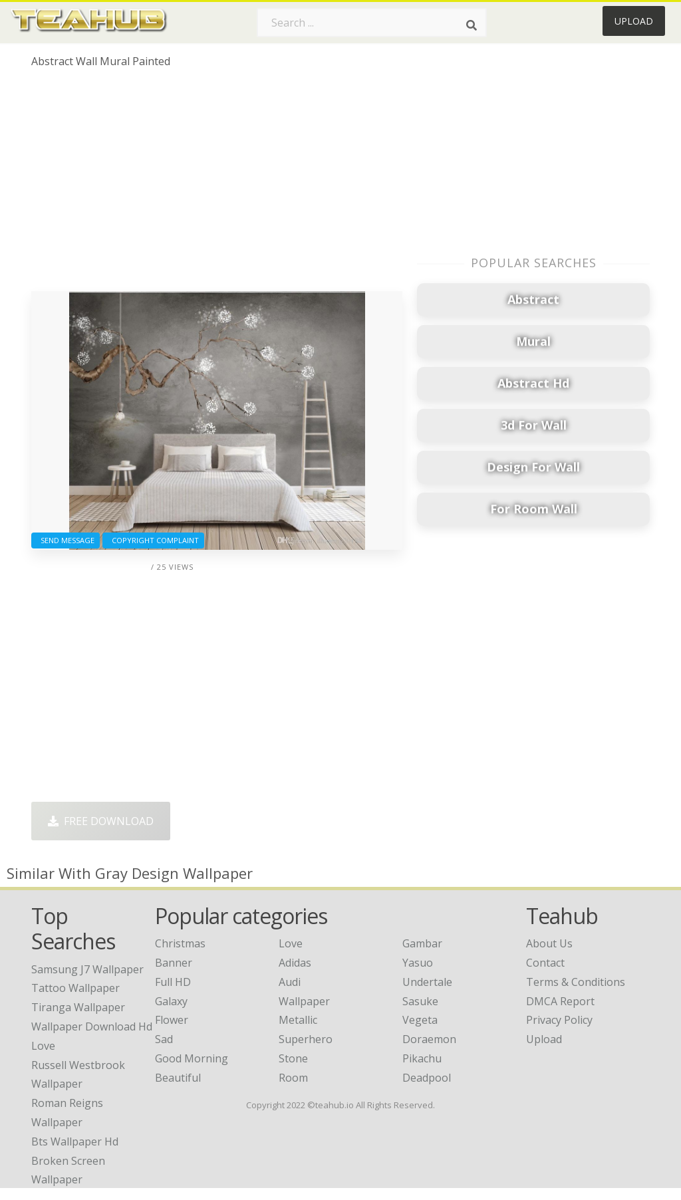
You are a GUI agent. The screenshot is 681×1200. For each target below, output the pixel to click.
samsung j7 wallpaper (87, 969)
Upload (633, 21)
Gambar (422, 943)
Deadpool (426, 1077)
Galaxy (171, 1001)
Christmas (180, 943)
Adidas (295, 962)
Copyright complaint (153, 540)
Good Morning (191, 1058)
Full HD (173, 982)
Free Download (101, 821)
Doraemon (429, 1039)
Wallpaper (304, 1001)
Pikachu (422, 1058)
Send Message (65, 540)
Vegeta (420, 1020)
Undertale (427, 982)
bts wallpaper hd (74, 1141)
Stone (293, 1058)
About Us (549, 943)
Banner (173, 962)
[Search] (471, 25)
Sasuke (420, 1001)
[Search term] (372, 22)
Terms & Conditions (575, 982)
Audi (290, 982)
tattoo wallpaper (75, 988)
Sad (164, 1039)
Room (293, 1077)
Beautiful (178, 1077)
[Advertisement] (216, 185)
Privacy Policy (559, 1020)
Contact (545, 962)
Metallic (298, 1020)
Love (291, 943)
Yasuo (417, 962)
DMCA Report (560, 1001)
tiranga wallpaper (78, 1007)
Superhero (306, 1039)
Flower (171, 1020)
